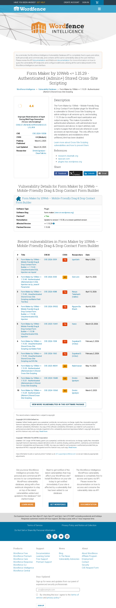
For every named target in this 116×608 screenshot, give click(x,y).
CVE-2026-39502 (51, 307)
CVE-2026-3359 (50, 260)
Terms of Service (35, 525)
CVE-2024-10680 (51, 378)
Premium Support (44, 562)
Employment (87, 559)
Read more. (43, 431)
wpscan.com (64, 159)
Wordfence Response (23, 562)
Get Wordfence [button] (58, 505)
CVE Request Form (90, 568)
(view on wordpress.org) (64, 213)
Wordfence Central (21, 570)
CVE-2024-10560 (51, 390)
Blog (61, 553)
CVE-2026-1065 (50, 354)
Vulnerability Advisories (69, 559)
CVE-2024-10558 (39, 133)
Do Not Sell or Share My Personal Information (35, 530)
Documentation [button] (88, 505)
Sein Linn (75, 277)
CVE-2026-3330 (50, 277)
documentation (39, 60)
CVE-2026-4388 (50, 292)
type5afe (75, 260)
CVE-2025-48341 (51, 366)
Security (85, 565)
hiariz (74, 324)
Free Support (42, 559)
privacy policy (53, 597)
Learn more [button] (27, 505)
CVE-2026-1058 (50, 341)
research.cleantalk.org (68, 156)
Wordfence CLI (20, 565)
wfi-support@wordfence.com (65, 454)
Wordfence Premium (22, 556)
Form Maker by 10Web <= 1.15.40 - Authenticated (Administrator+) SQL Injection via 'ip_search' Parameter (31, 282)
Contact (85, 562)
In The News (64, 556)
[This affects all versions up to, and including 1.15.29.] (54, 224)
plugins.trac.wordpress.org (70, 161)
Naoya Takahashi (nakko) (76, 294)
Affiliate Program (89, 556)
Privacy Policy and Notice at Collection (79, 525)
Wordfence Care (20, 559)
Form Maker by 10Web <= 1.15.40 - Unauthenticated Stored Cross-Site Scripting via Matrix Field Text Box (31, 297)
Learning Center (43, 556)
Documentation (43, 553)
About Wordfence (90, 553)
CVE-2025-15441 (51, 324)
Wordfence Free (20, 553)
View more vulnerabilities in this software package (58, 404)
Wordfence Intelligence (23, 568)
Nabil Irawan (77, 366)
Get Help (41, 2)
